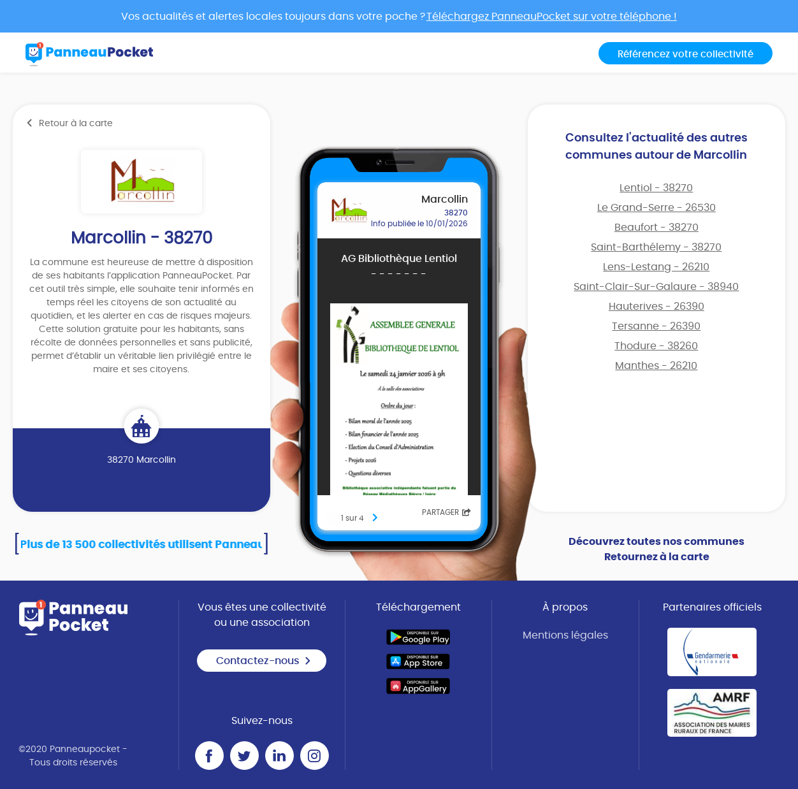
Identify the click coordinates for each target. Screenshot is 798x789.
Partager (446, 512)
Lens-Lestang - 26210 (656, 267)
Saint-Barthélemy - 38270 (656, 247)
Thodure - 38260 (656, 346)
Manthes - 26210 (656, 366)
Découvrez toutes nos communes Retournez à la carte (656, 549)
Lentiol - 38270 (656, 188)
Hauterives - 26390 (656, 306)
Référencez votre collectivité (685, 54)
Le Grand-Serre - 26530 (656, 208)
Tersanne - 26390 (656, 326)
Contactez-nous (264, 661)
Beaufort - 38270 (656, 227)
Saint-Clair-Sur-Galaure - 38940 (656, 287)
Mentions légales (565, 635)
